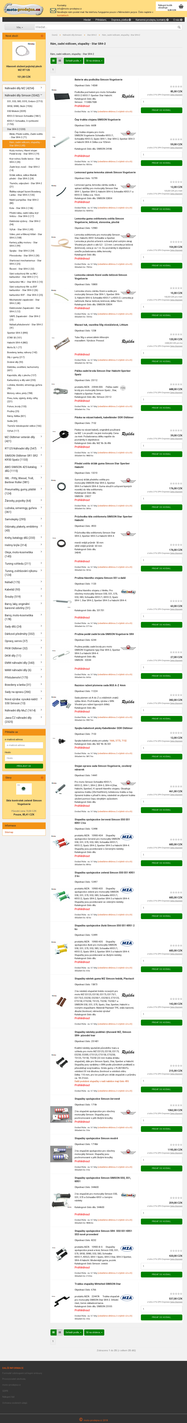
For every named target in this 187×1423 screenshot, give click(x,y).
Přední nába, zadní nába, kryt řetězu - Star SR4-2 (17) (24, 215)
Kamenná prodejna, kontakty (152, 19)
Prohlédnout (82, 106)
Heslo (8, 752)
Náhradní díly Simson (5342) (22, 95)
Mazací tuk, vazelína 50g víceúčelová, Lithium (101, 324)
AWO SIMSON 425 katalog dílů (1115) (21, 469)
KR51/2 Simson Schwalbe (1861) (24, 116)
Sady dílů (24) (13, 626)
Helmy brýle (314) (16, 545)
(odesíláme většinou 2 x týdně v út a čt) (115, 111)
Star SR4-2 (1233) (16, 129)
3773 (117, 740)
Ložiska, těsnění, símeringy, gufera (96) (24, 387)
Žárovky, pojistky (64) (18, 500)
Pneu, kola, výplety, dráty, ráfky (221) (22, 400)
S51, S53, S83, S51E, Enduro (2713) (25, 101)
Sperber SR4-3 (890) (17, 332)
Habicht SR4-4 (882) (17, 342)
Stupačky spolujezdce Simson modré (96, 1138)
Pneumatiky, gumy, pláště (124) (20, 491)
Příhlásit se (24, 766)
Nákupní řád (8, 1396)
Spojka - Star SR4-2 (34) (22, 250)
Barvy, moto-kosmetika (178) (19, 617)
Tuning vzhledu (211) (18, 563)
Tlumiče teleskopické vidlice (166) (24, 426)
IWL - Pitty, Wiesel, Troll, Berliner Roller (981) (19, 480)
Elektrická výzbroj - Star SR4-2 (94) (25, 223)
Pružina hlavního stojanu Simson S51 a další (100, 577)
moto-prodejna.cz (11, 1384)
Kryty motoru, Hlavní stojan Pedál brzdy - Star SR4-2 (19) (24, 152)
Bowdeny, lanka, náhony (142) (22, 352)
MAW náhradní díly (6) (18, 670)
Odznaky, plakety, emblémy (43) (21, 528)
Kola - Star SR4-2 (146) (21, 208)
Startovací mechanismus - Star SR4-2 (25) (25, 262)
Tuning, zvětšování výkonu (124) (21, 573)
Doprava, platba (121, 19)
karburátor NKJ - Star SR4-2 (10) (26, 282)
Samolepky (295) (15, 519)
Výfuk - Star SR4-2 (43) (21, 229)
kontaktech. (63, 15)
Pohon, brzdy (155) (16, 406)
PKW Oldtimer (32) (16, 648)
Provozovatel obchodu (14, 1379)
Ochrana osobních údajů (14, 1403)
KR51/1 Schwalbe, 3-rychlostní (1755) (22, 123)
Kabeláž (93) (12, 589)
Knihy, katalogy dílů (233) (20, 537)
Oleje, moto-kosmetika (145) (19, 554)
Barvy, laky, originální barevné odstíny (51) (17, 606)
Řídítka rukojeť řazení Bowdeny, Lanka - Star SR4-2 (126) (25, 193)
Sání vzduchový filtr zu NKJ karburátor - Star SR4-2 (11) (24, 275)
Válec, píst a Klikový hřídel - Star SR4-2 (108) (26, 236)
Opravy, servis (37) (16, 641)
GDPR (5, 1391)
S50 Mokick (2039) (16, 111)
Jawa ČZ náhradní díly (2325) (18, 719)
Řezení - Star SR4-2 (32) (22, 268)
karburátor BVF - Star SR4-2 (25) (26, 295)
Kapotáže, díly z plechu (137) (21, 375)
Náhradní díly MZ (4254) (19, 88)
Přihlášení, (101, 19)
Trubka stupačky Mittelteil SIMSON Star (98, 1283)
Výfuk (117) (13, 430)
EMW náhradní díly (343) (19, 662)
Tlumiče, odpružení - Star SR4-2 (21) (26, 185)
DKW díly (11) (13, 655)
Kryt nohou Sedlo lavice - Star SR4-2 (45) (25, 160)
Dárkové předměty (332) (20, 633)
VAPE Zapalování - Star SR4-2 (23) (25, 318)
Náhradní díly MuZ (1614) (20, 710)
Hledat (87, 19)
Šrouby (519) (13, 596)
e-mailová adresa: (14, 739)
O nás (177, 19)
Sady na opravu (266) (18, 692)
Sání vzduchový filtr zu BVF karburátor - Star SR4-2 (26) (24, 288)
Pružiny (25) (13, 411)
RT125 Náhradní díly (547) (20, 448)
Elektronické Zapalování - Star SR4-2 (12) (25, 310)
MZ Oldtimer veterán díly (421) (20, 439)
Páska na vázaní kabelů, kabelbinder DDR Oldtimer (104, 417)
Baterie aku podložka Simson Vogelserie (98, 79)
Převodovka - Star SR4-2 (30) (24, 255)
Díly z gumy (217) (16, 357)
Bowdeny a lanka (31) (18, 684)
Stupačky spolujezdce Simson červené (97, 1098)
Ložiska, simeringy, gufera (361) (21, 510)
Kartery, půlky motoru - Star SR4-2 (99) (24, 244)
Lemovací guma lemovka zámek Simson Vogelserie (105, 172)
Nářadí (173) (12, 582)
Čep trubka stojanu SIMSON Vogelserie (98, 119)
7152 (124, 740)
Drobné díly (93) (15, 362)
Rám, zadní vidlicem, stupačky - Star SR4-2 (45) (25, 144)
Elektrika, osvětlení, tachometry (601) (23, 369)
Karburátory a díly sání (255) (21, 380)
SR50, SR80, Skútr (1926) (19, 106)
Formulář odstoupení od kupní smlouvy (22, 1373)
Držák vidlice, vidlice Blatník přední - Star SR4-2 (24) (23, 177)
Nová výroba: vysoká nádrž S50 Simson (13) (21, 701)
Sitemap (9, 832)
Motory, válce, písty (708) (20, 393)
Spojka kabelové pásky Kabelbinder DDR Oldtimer (104, 728)
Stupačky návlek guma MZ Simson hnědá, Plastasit (104, 978)
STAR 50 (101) (14, 337)
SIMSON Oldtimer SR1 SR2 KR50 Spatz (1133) (21, 457)
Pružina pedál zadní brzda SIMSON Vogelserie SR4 (104, 634)
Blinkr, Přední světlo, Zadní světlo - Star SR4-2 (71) (26, 136)
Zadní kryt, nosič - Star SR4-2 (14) (25, 168)
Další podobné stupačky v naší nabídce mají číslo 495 (102, 1081)
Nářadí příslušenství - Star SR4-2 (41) (26, 326)
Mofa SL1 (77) (14, 347)
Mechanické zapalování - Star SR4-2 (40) (25, 301)
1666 (111, 740)
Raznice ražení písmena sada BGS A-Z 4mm (100, 685)
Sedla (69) (12, 421)
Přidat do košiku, (161, 110)
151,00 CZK (24, 76)
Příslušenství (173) (16, 677)
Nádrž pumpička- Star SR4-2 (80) (24, 201)
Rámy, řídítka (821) (16, 416)
